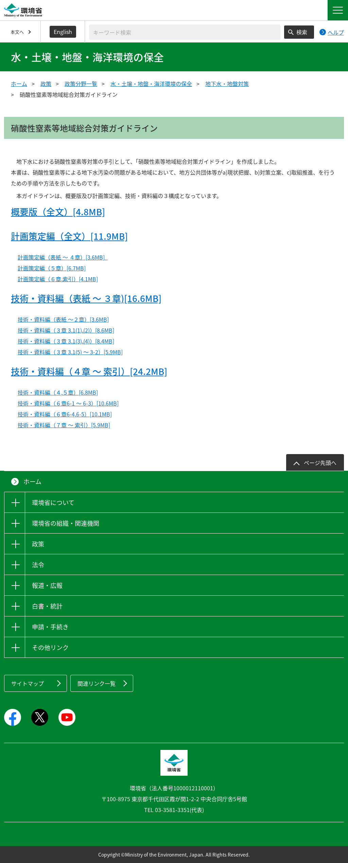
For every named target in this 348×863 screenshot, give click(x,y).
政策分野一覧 (81, 83)
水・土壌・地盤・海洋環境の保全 (151, 83)
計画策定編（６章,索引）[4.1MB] (58, 279)
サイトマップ (27, 683)
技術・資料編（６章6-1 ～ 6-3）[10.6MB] (68, 403)
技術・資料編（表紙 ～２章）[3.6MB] (63, 319)
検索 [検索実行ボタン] (301, 32)
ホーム (19, 83)
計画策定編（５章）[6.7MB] (52, 268)
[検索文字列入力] (184, 32)
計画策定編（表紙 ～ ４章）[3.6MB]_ (63, 257)
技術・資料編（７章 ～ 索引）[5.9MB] (64, 425)
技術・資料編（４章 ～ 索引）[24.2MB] (89, 371)
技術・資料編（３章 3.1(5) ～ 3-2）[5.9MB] (70, 352)
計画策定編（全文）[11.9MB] (69, 236)
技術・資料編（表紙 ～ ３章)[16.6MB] (86, 298)
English (63, 32)
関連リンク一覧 (96, 683)
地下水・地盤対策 (227, 83)
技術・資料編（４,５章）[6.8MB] (58, 392)
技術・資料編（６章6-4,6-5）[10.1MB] (65, 414)
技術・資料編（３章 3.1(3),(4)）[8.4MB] (66, 341)
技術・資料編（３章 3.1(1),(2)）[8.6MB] (66, 330)
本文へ (17, 32)
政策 (45, 83)
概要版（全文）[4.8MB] (58, 211)
